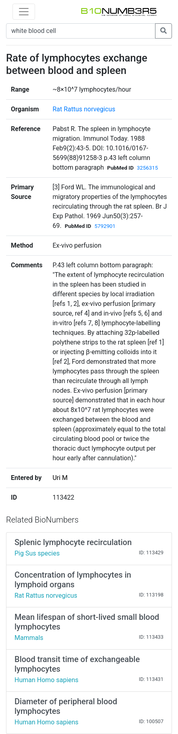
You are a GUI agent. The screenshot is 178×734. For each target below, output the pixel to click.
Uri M (60, 478)
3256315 (147, 168)
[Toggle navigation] (23, 12)
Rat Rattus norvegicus (83, 109)
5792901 (104, 226)
